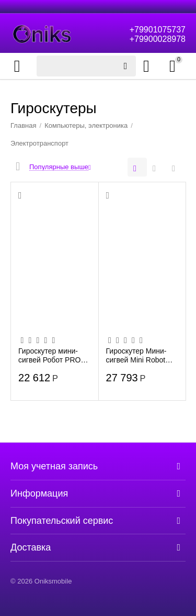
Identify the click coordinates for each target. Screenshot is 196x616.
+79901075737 (158, 29)
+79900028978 (158, 39)
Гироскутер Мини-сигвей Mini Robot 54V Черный (136, 355)
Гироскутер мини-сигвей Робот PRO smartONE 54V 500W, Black (54, 355)
